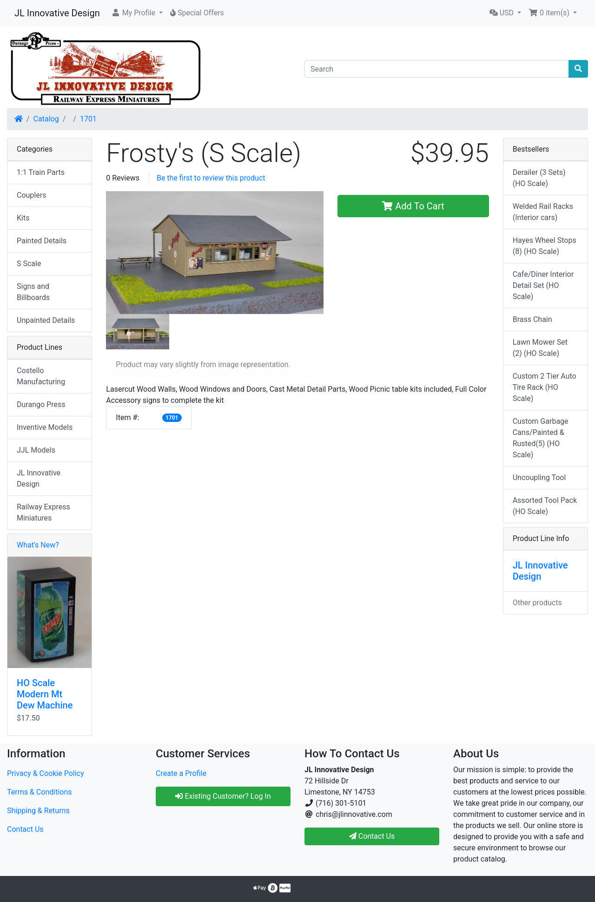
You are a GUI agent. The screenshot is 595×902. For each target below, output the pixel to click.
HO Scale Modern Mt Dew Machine (45, 694)
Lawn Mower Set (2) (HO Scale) (540, 348)
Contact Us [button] (372, 836)
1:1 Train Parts (41, 172)
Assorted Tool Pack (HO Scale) (545, 506)
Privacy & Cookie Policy (45, 773)
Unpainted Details (46, 320)
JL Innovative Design (57, 13)
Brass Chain (532, 319)
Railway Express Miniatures (43, 512)
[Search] (436, 69)
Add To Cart (413, 206)
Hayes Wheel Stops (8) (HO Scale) (544, 246)
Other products (537, 602)
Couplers (31, 195)
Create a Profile (181, 773)
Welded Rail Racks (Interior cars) (543, 212)
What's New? (38, 545)
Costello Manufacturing (41, 376)
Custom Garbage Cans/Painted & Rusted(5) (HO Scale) (541, 438)
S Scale (29, 263)
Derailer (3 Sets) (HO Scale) (539, 178)
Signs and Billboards (33, 292)
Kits (23, 218)
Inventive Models (45, 427)
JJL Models (36, 450)
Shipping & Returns (38, 810)
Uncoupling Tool (539, 477)
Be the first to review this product (211, 178)
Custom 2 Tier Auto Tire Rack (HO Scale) (544, 387)
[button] (136, 13)
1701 (88, 118)
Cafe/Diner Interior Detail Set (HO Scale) (543, 285)
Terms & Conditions (39, 792)
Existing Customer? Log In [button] (223, 796)
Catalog (46, 118)
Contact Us (25, 829)
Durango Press (41, 404)
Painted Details (41, 240)
